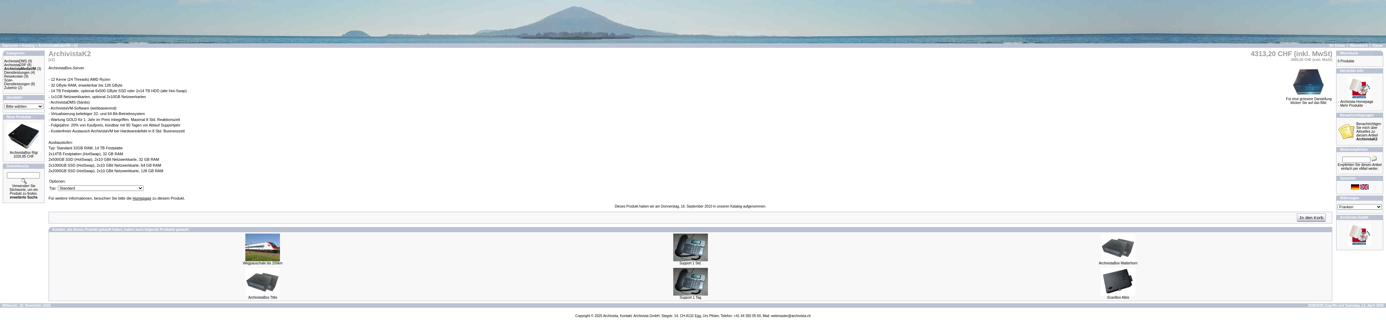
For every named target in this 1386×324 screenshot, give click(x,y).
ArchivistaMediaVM (54, 45)
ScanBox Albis (1118, 297)
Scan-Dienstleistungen (17, 82)
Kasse (1377, 45)
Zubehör (10, 88)
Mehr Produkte (1351, 105)
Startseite (10, 45)
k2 (76, 45)
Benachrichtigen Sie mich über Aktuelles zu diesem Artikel (1368, 131)
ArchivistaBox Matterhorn (1118, 263)
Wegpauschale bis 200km (262, 263)
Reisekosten (13, 76)
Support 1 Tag (690, 297)
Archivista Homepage (1356, 102)
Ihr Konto (1337, 45)
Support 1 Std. (690, 263)
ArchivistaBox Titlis (262, 297)
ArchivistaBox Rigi (24, 153)
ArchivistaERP (15, 65)
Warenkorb (1359, 45)
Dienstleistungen (17, 73)
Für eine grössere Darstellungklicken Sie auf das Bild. (1309, 99)
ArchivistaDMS (15, 61)
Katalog (28, 45)
